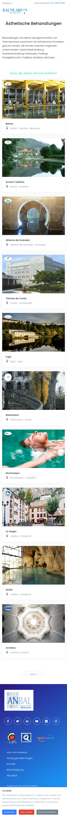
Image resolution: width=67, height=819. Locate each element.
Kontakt (11, 764)
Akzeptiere (9, 813)
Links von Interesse (17, 752)
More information (47, 813)
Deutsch (6, 3)
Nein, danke (26, 813)
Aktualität (12, 775)
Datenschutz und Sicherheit (22, 786)
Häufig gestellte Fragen (20, 758)
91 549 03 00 (58, 3)
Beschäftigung (15, 769)
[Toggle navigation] (61, 10)
